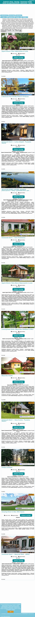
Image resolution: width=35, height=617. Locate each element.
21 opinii (23, 482)
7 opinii (32, 342)
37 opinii (33, 154)
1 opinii (28, 107)
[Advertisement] (17, 601)
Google (18, 604)
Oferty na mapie (12, 15)
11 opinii (28, 61)
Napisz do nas (30, 613)
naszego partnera (8, 72)
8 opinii (27, 249)
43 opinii (32, 435)
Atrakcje (17, 17)
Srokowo (31, 34)
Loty (3, 17)
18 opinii (31, 295)
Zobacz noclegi (18, 58)
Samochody (11, 17)
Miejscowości (18, 15)
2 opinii (28, 570)
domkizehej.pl (32, 0)
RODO (13, 609)
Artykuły (24, 17)
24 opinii (23, 203)
